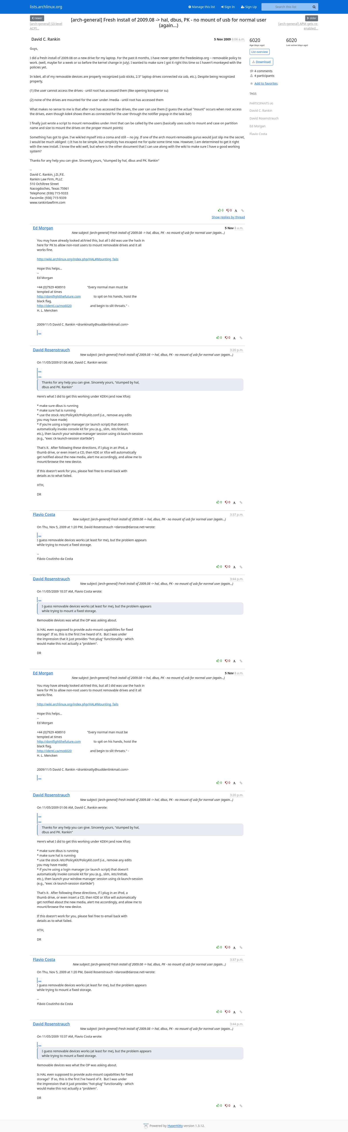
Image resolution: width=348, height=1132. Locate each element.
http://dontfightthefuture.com (59, 296)
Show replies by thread (228, 217)
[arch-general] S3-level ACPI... (46, 26)
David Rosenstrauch (51, 349)
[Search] (314, 7)
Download (261, 62)
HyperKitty (175, 1126)
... (40, 332)
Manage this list (201, 7)
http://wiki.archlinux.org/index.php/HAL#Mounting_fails (78, 259)
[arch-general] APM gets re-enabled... (298, 26)
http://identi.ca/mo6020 (54, 306)
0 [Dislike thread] (229, 210)
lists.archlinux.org (46, 7)
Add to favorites (264, 83)
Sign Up (249, 7)
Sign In (228, 7)
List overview (259, 52)
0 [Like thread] (221, 210)
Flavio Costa (44, 514)
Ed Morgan (43, 228)
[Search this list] (285, 7)
